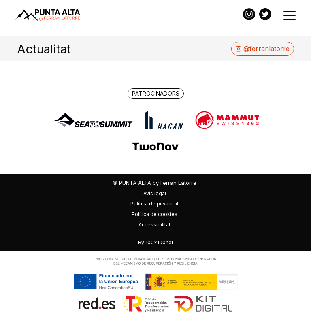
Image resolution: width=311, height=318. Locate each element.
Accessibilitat (154, 225)
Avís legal (154, 193)
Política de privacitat (154, 204)
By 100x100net (155, 242)
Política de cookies (154, 214)
